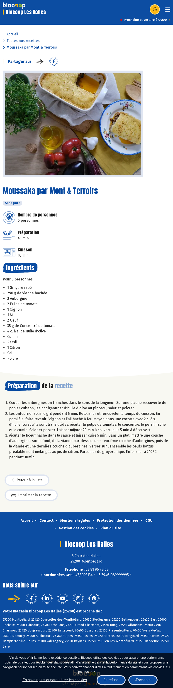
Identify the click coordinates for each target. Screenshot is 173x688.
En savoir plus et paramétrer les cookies (54, 680)
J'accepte (143, 680)
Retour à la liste (27, 480)
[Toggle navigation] (167, 11)
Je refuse (111, 680)
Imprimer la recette (31, 495)
